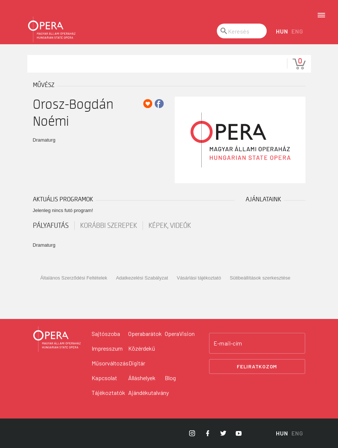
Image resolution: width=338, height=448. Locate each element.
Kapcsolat (104, 377)
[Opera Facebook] (208, 433)
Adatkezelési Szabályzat (142, 278)
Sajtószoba (106, 333)
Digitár (137, 363)
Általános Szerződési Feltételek (73, 278)
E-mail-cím (228, 343)
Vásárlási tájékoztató (199, 278)
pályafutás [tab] (51, 226)
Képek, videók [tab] (169, 226)
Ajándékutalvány (148, 392)
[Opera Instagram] (192, 433)
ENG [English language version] (297, 31)
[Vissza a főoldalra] (57, 339)
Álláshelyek (142, 377)
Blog (170, 377)
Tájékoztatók (108, 392)
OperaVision (180, 333)
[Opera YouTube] (239, 433)
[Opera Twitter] (223, 433)
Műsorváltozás (110, 363)
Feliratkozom (257, 366)
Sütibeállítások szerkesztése (260, 278)
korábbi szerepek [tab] (108, 226)
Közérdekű (141, 348)
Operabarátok (145, 333)
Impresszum (107, 348)
